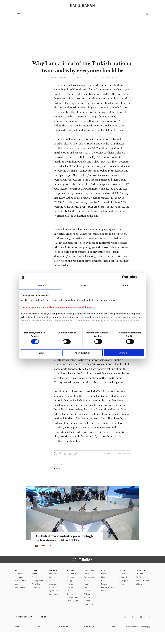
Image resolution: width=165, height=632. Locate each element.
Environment (89, 577)
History (87, 597)
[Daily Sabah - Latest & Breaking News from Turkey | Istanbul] (82, 5)
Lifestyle (89, 570)
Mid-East (52, 574)
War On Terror (21, 580)
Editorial (139, 584)
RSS (113, 626)
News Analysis (20, 587)
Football (121, 574)
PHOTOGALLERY (45, 546)
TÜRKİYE (36, 570)
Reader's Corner (142, 580)
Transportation (73, 597)
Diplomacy (19, 574)
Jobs (17, 626)
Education (36, 577)
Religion (87, 594)
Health (86, 574)
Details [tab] (82, 285)
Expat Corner (89, 604)
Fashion (87, 587)
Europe (52, 577)
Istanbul (35, 574)
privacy (39, 626)
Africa (51, 587)
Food (86, 584)
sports (57, 469)
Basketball (122, 577)
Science (87, 590)
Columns (139, 574)
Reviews (104, 590)
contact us (89, 626)
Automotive (71, 574)
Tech (69, 590)
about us (63, 626)
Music (103, 577)
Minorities (36, 584)
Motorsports (123, 580)
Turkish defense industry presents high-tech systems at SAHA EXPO (65, 538)
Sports (122, 570)
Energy (69, 580)
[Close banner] (143, 278)
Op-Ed (138, 577)
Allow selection (82, 353)
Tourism (70, 587)
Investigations (37, 580)
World (53, 570)
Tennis (121, 584)
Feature (87, 601)
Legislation (19, 577)
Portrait (104, 584)
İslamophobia (54, 594)
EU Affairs (19, 584)
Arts (103, 570)
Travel (86, 580)
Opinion (140, 570)
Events (103, 580)
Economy (70, 577)
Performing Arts (107, 587)
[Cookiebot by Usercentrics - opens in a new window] (124, 277)
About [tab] (125, 285)
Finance (70, 584)
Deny (41, 353)
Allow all (123, 353)
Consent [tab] (40, 285)
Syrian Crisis (54, 590)
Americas (53, 580)
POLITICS (19, 570)
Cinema (104, 574)
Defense (70, 594)
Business (72, 570)
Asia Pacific (53, 584)
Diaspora (36, 587)
